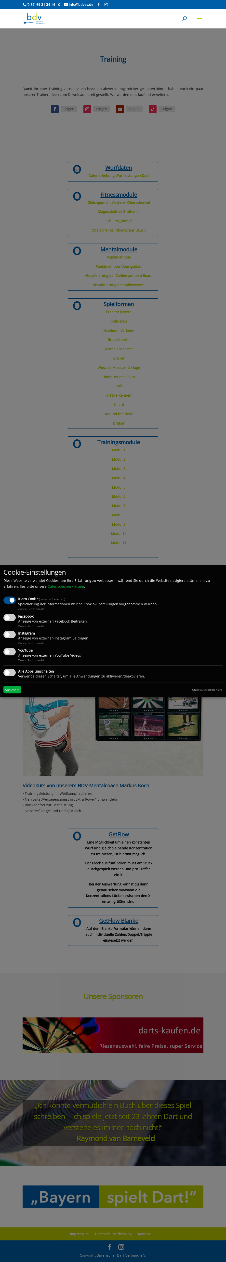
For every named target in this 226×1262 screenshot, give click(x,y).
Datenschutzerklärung (66, 586)
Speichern (12, 690)
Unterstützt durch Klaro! (207, 689)
